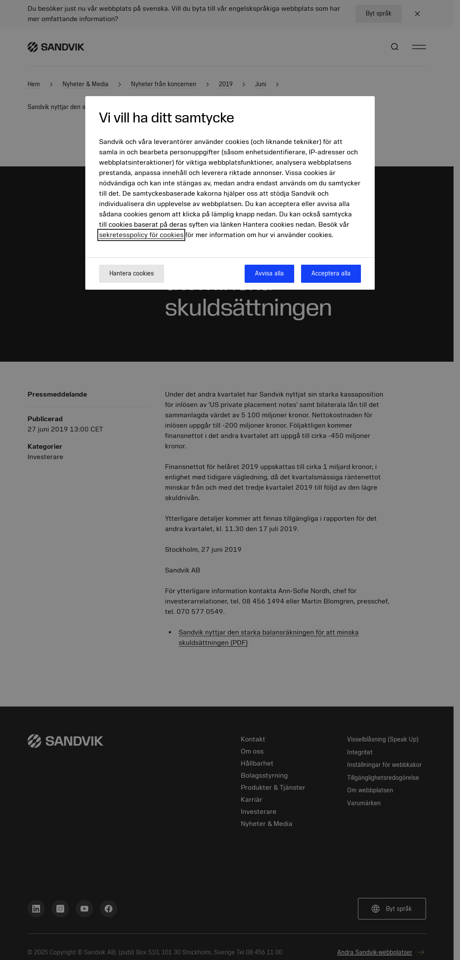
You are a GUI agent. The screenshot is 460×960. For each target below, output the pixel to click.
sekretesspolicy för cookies (141, 235)
